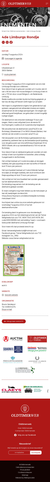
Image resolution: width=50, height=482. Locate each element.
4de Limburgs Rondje (34, 31)
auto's (4, 285)
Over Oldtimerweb (25, 428)
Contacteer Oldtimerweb (25, 431)
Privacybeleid (25, 470)
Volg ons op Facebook (27, 435)
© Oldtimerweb (25, 464)
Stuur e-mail (7, 309)
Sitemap (25, 475)
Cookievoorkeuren (25, 472)
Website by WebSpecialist (25, 478)
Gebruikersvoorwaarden (25, 467)
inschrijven (35, 453)
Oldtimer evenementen (17, 31)
